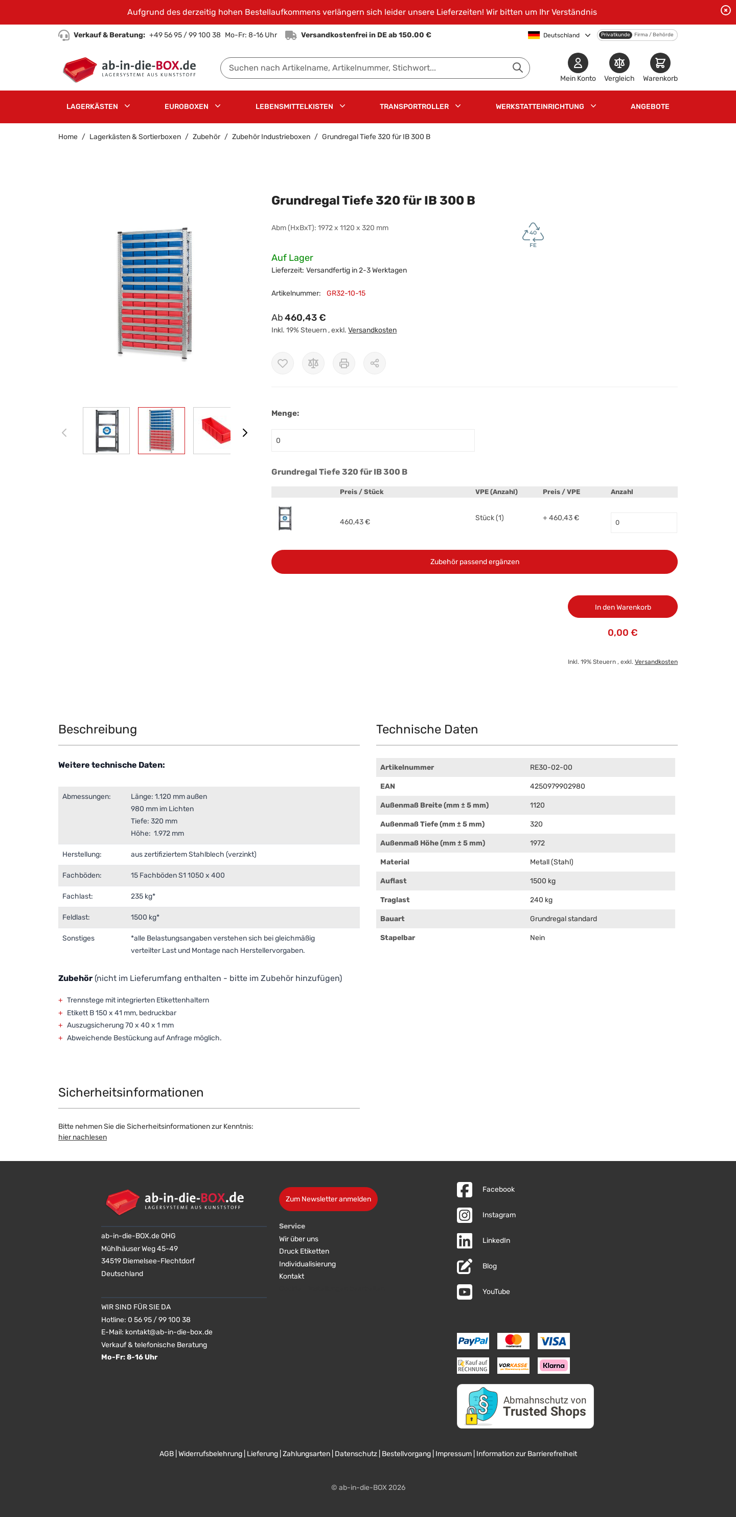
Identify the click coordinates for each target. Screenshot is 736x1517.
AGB (166, 1453)
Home (68, 136)
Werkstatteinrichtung (540, 106)
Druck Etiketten (304, 1251)
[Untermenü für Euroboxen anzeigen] (218, 106)
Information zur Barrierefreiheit (526, 1453)
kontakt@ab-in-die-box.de (169, 1332)
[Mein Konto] (578, 68)
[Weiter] (245, 433)
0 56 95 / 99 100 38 (159, 1319)
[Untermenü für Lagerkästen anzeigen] (127, 106)
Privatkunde (615, 35)
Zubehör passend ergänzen (474, 561)
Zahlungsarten (306, 1453)
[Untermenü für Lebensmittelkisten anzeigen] (342, 106)
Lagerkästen (92, 106)
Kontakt (291, 1276)
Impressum (453, 1453)
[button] (154, 293)
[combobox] (375, 68)
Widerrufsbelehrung (210, 1453)
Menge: (285, 413)
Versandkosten (372, 330)
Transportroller (414, 106)
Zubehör (206, 136)
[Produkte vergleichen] (619, 68)
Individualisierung (307, 1264)
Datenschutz (356, 1453)
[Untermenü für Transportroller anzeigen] (458, 106)
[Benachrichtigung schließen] (726, 10)
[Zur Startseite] (131, 68)
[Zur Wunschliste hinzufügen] (282, 363)
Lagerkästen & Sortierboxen (135, 136)
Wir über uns (298, 1239)
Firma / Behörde (654, 35)
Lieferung (262, 1453)
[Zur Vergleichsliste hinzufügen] (313, 363)
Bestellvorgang (406, 1453)
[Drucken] (344, 363)
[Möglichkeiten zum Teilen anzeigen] (374, 363)
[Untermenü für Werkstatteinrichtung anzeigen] (593, 106)
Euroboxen (187, 106)
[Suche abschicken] (518, 67)
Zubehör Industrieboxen (271, 136)
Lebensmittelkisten (294, 106)
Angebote (650, 106)
